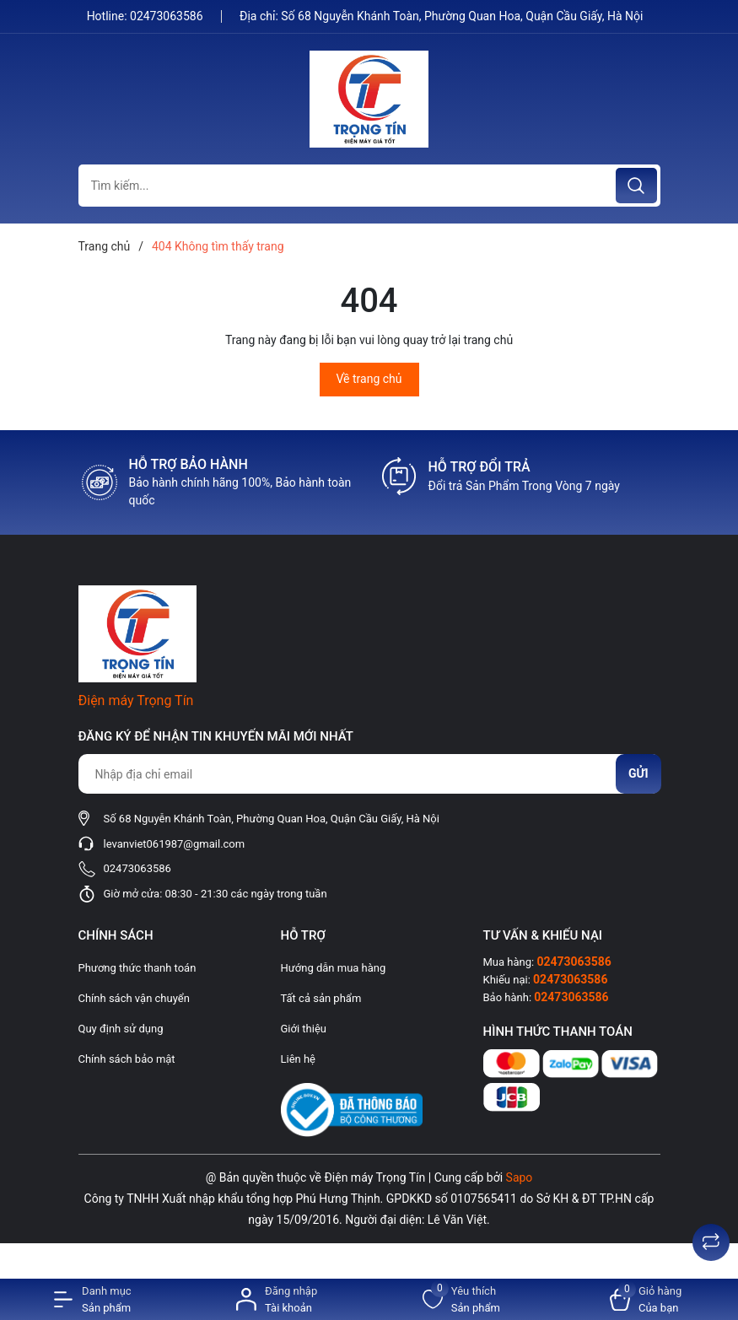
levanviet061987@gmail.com (174, 844)
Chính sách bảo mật (126, 1059)
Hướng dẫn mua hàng (333, 968)
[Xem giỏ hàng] (645, 1299)
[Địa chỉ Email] (369, 774)
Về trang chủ (369, 378)
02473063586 (168, 16)
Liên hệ (298, 1059)
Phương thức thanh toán (137, 968)
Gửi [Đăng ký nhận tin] (638, 773)
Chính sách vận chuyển (134, 998)
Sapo (519, 1177)
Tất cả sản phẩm (321, 998)
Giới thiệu (303, 1028)
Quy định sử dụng (121, 1028)
